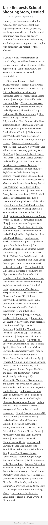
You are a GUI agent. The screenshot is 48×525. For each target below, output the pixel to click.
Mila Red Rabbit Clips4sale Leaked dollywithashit (23, 118)
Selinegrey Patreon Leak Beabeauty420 (22, 168)
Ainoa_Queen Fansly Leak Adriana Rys (22, 358)
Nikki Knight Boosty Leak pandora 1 (22, 208)
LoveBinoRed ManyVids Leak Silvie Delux (23, 201)
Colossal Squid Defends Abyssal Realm (22, 431)
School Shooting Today (12, 17)
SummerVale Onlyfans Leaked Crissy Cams (24, 485)
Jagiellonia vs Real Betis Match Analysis (24, 205)
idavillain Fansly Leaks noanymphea (22, 281)
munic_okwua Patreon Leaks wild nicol (22, 427)
